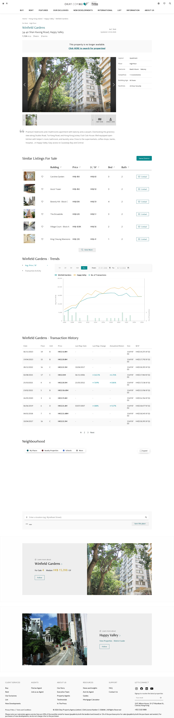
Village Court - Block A (59, 225)
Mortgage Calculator (91, 698)
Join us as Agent (37, 690)
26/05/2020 (28, 397)
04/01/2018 (28, 412)
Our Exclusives (11, 694)
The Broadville (56, 213)
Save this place (140, 522)
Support (113, 681)
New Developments (13, 702)
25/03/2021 (28, 381)
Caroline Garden (57, 175)
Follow (39, 576)
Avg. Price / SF (31, 264)
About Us (61, 681)
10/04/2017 (28, 420)
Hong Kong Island (35, 19)
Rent (7, 690)
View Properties (106, 639)
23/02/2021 (28, 389)
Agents (34, 681)
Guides (85, 694)
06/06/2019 (28, 404)
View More (87, 248)
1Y (59, 266)
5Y (71, 266)
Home (24, 19)
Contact (142, 175)
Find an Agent (36, 686)
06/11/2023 (28, 350)
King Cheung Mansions (60, 238)
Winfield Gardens (62, 19)
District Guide (119, 639)
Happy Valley (49, 19)
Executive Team (63, 690)
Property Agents (63, 694)
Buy (6, 686)
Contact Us (113, 690)
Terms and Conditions (23, 708)
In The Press (62, 702)
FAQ (111, 686)
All (84, 266)
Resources (88, 681)
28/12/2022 (28, 366)
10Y (77, 266)
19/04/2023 (28, 358)
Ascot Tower (55, 188)
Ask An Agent (88, 690)
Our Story (61, 686)
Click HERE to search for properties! (87, 47)
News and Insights (90, 686)
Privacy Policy (10, 708)
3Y (65, 266)
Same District (144, 157)
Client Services (12, 681)
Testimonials (62, 698)
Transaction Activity (33, 269)
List (6, 698)
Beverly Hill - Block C (59, 200)
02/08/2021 (28, 373)
